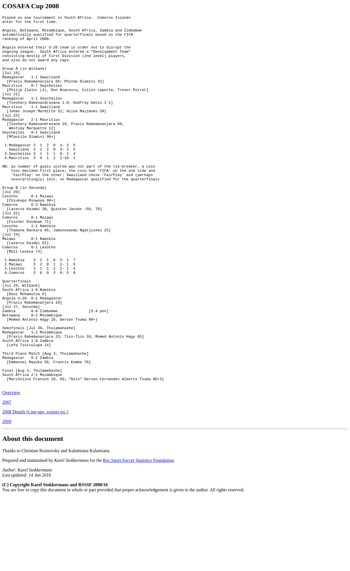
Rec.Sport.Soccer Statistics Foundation (138, 534)
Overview (11, 466)
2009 (6, 495)
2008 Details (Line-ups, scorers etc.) (35, 485)
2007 (6, 476)
